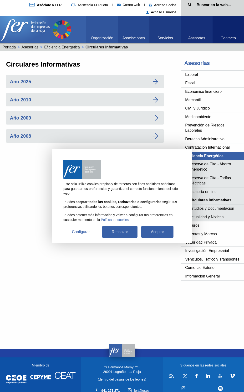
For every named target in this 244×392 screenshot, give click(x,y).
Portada (9, 47)
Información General (202, 276)
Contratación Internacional (207, 147)
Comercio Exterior (200, 268)
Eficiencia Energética (62, 47)
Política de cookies (115, 220)
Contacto (228, 38)
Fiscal (190, 83)
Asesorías (196, 38)
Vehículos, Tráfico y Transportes (212, 259)
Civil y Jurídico (197, 108)
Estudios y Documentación (211, 208)
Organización (102, 38)
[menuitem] (102, 29)
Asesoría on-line (203, 192)
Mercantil (193, 100)
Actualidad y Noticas (206, 217)
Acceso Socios (162, 5)
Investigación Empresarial (207, 251)
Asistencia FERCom (89, 5)
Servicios (165, 38)
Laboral (191, 75)
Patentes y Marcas (201, 234)
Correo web (128, 5)
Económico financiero (203, 91)
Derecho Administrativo (204, 139)
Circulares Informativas (210, 200)
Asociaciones (133, 38)
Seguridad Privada (201, 242)
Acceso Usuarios (161, 12)
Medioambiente (198, 117)
